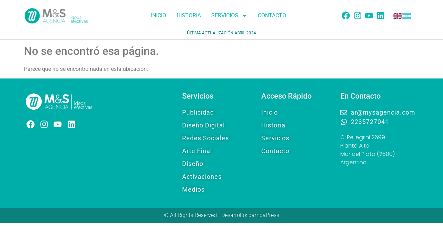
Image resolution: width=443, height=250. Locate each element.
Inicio (158, 15)
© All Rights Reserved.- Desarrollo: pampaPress (221, 215)
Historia (189, 15)
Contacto (272, 15)
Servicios (229, 15)
